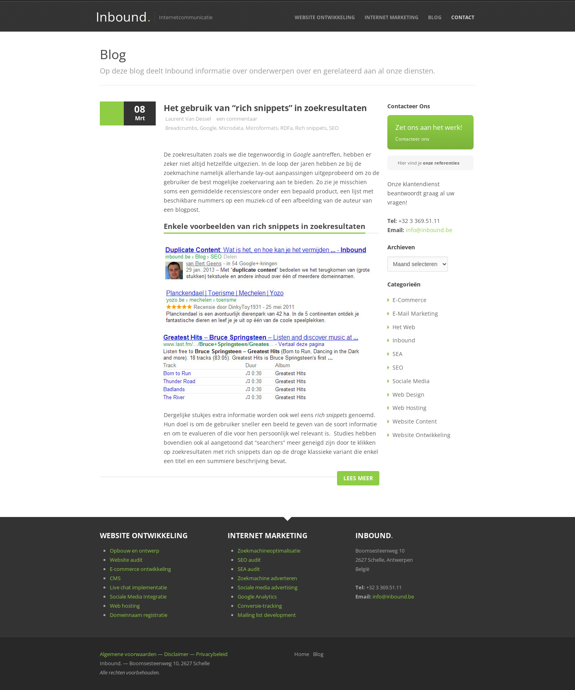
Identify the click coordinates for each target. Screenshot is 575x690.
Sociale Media (411, 381)
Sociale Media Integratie (138, 596)
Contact (462, 17)
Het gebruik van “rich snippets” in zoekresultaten (265, 107)
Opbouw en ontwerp (134, 550)
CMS (115, 578)
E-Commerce (409, 300)
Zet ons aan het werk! (428, 127)
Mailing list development (267, 614)
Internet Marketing (391, 17)
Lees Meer (358, 478)
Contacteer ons (412, 138)
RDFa (286, 127)
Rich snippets (311, 127)
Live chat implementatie (138, 587)
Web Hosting (409, 408)
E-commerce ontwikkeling (140, 569)
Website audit (126, 559)
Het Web (404, 327)
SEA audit (249, 569)
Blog (435, 17)
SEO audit (249, 559)
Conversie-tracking (260, 605)
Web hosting (125, 605)
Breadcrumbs (181, 127)
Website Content (415, 421)
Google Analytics (257, 596)
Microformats (262, 127)
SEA (397, 354)
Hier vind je (428, 163)
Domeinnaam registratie (138, 614)
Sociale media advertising (267, 587)
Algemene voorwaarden (128, 654)
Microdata (231, 127)
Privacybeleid (212, 654)
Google (208, 127)
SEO (334, 127)
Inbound (123, 16)
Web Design (408, 394)
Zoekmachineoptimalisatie (269, 550)
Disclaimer (176, 654)
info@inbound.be (429, 230)
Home (301, 654)
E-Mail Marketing (415, 313)
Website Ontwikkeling (325, 17)
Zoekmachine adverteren (267, 578)
